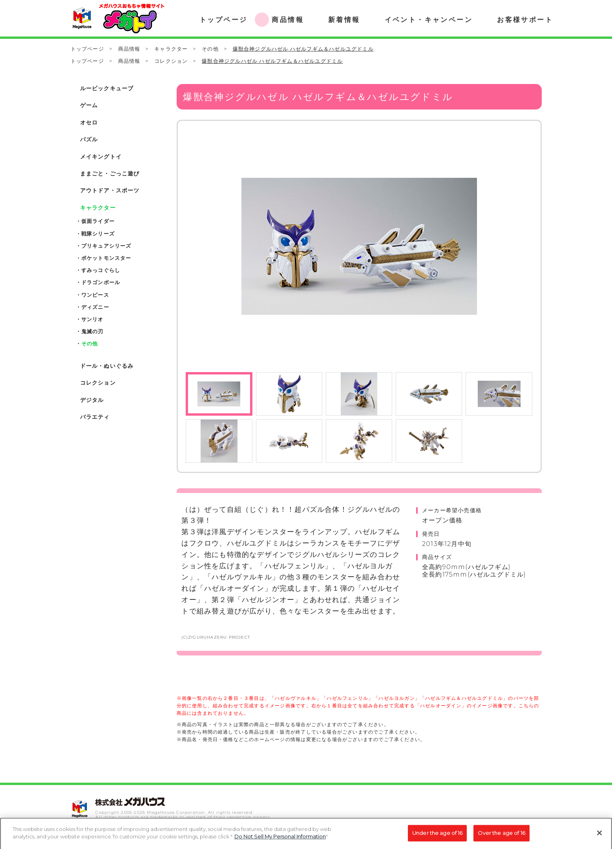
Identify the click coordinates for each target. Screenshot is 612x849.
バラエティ (95, 416)
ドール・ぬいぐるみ (107, 365)
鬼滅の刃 (92, 331)
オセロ (89, 122)
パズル (89, 139)
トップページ (87, 49)
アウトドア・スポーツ (110, 190)
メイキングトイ (101, 156)
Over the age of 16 (501, 836)
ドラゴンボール (100, 282)
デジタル (92, 400)
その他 (210, 49)
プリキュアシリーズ (106, 246)
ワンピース (95, 295)
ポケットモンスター (106, 258)
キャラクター (171, 49)
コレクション (171, 61)
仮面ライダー (98, 221)
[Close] (599, 836)
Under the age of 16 (437, 836)
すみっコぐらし (100, 270)
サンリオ (92, 319)
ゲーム (89, 105)
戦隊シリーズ (98, 233)
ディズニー (95, 307)
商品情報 (129, 49)
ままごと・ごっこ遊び (110, 173)
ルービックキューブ (107, 88)
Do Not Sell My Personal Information (280, 840)
